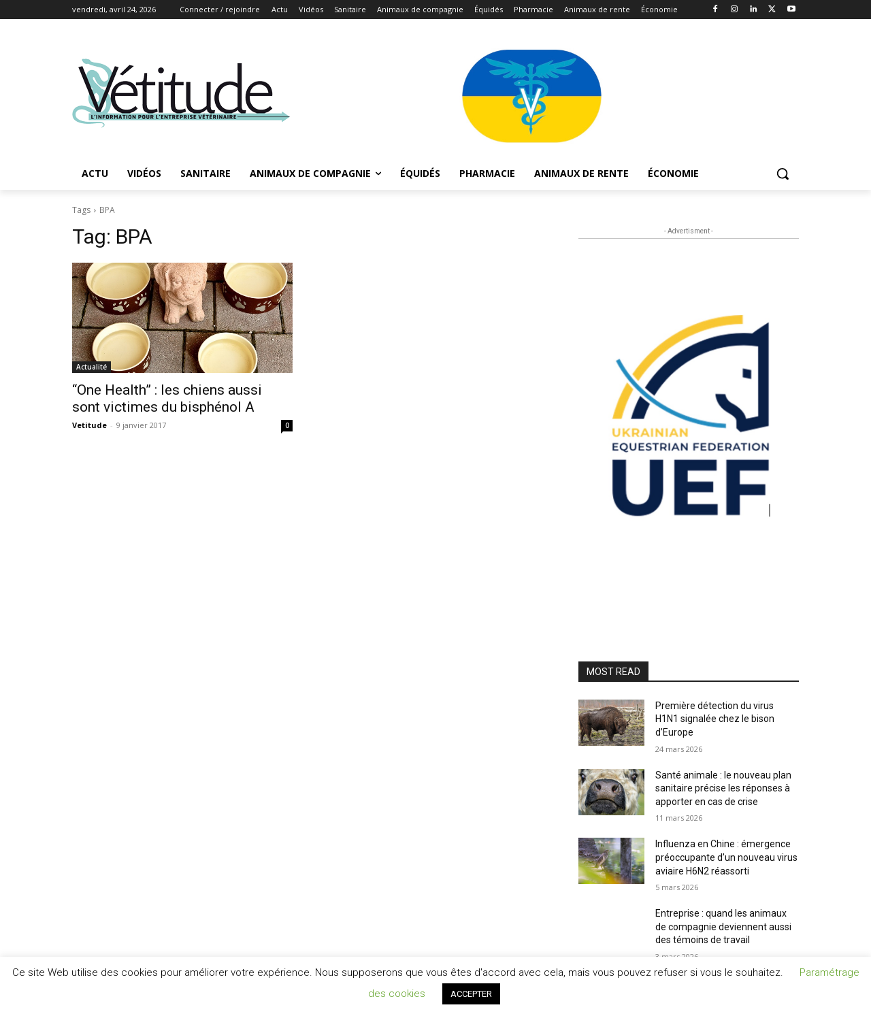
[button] (782, 173)
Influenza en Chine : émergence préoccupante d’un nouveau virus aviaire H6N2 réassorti (726, 857)
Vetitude (89, 425)
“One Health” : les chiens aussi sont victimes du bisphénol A (167, 398)
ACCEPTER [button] (471, 994)
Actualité (91, 367)
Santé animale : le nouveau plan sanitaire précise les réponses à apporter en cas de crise (723, 788)
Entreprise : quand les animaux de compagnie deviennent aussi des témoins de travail (723, 926)
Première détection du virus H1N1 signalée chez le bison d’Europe (714, 719)
